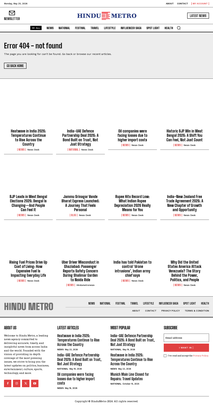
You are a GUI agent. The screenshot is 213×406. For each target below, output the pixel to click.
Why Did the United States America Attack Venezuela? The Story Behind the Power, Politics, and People (184, 271)
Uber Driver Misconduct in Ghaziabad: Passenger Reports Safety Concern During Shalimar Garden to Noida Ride (80, 271)
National (74, 149)
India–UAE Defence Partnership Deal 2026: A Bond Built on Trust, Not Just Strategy (80, 137)
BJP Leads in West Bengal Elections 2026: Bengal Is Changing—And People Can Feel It (28, 203)
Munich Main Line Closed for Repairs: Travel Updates (129, 376)
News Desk (33, 149)
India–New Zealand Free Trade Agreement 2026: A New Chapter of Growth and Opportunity (184, 203)
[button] (179, 28)
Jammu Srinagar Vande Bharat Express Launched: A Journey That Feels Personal (80, 203)
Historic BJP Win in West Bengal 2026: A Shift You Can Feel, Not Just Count (184, 135)
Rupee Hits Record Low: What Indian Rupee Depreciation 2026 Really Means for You (132, 203)
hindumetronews (85, 285)
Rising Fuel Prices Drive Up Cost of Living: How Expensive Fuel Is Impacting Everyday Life (28, 269)
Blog (73, 215)
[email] (186, 338)
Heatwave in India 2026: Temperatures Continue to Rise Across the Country (28, 137)
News (21, 149)
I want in (186, 347)
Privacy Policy (200, 355)
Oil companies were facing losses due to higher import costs (132, 135)
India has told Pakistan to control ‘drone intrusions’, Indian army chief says (132, 269)
